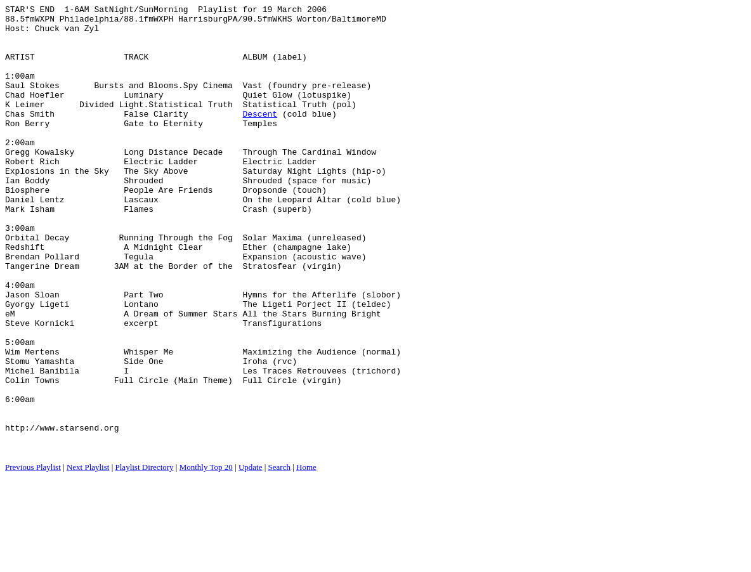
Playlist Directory (144, 556)
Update (250, 556)
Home (306, 556)
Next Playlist (88, 556)
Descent (259, 136)
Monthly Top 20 (206, 556)
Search (279, 556)
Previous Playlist (33, 556)
